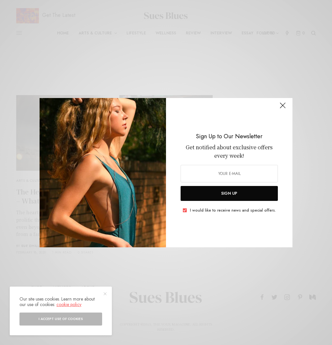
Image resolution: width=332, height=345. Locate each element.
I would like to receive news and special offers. (233, 210)
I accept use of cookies (61, 318)
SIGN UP (229, 193)
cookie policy (68, 304)
